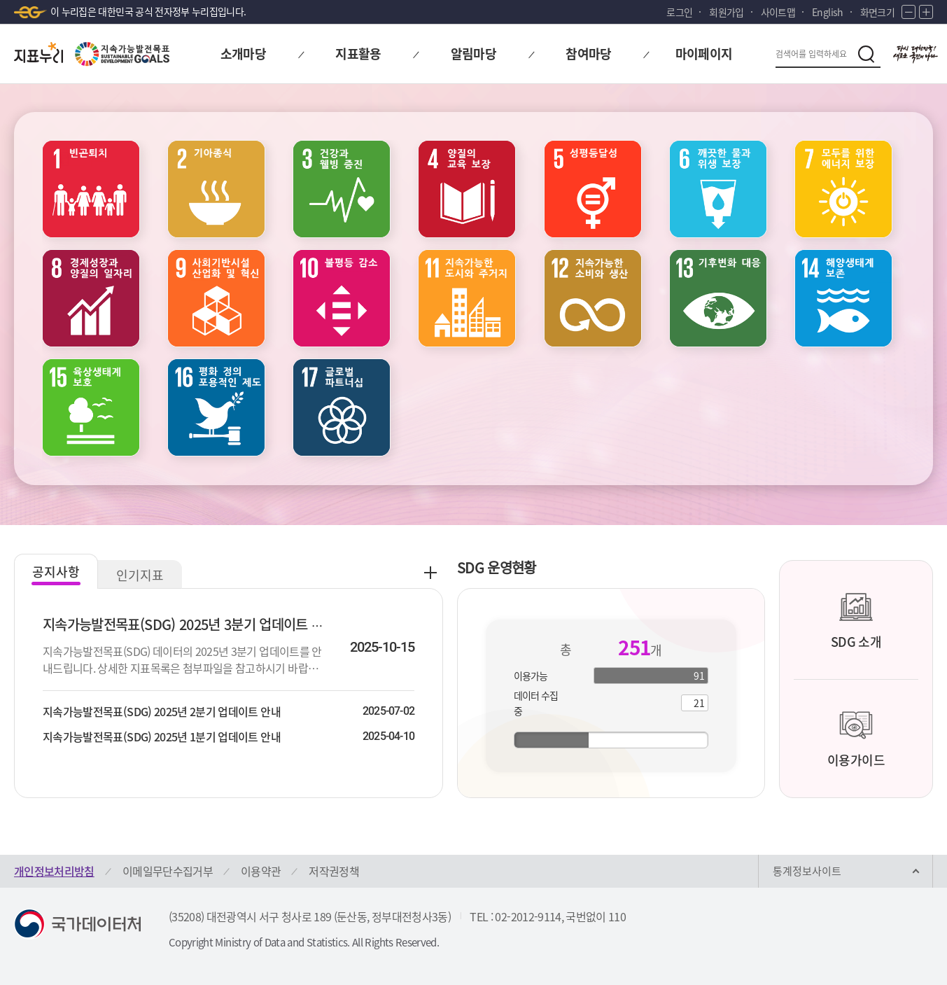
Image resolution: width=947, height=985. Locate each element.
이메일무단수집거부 (167, 870)
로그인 (679, 12)
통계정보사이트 (807, 871)
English (827, 12)
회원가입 (726, 12)
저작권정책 (334, 870)
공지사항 (56, 571)
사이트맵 (778, 12)
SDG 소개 (856, 620)
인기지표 (140, 575)
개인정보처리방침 (54, 870)
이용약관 (261, 870)
